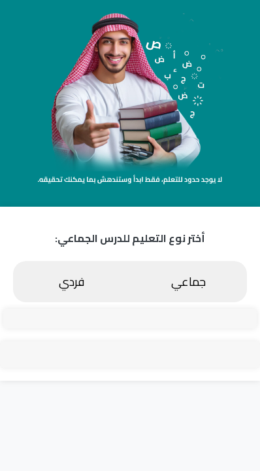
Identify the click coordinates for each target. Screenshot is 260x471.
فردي (71, 281)
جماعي (188, 281)
